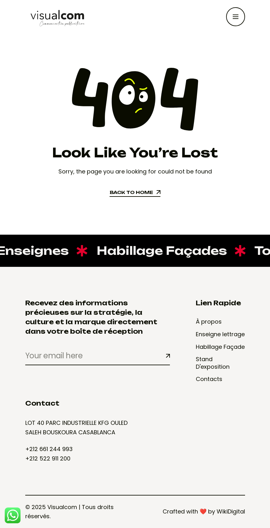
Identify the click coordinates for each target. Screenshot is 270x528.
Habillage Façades (155, 250)
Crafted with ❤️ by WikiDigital (204, 511)
